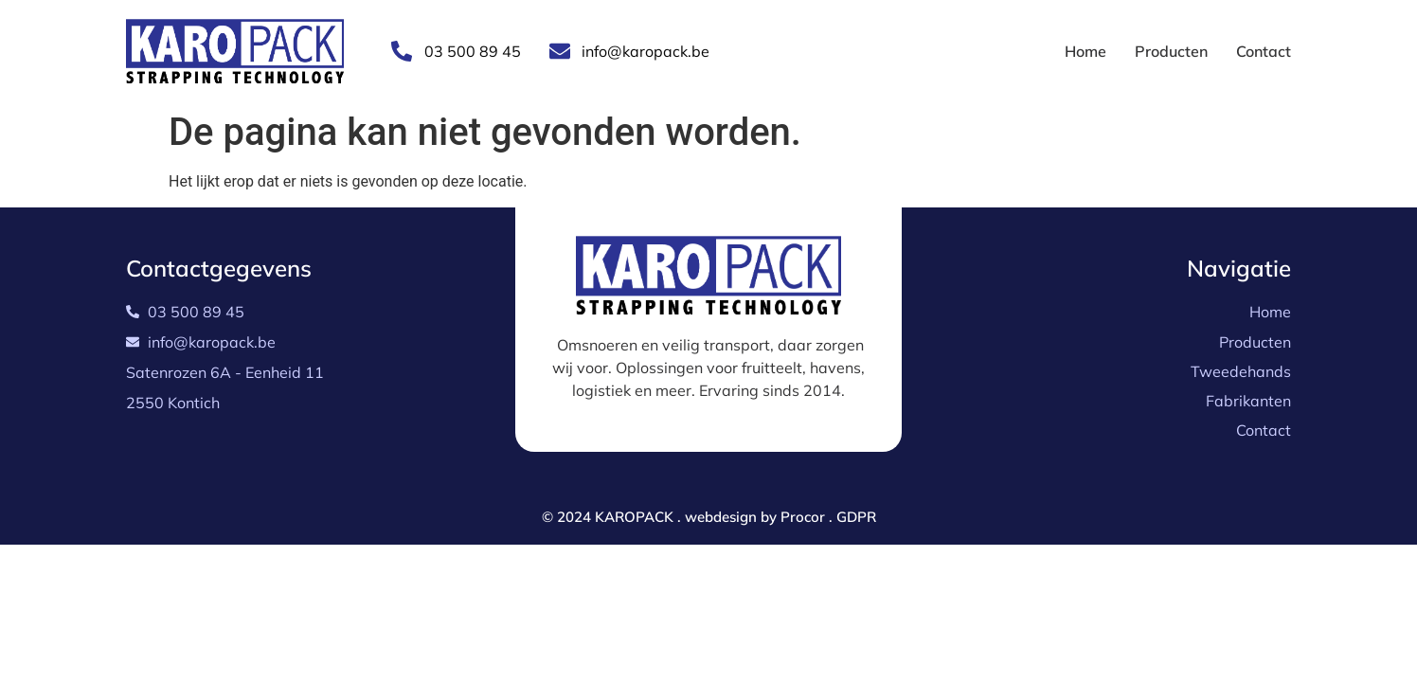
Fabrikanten (1248, 400)
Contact (1263, 51)
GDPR (856, 517)
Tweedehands (1241, 371)
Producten (1171, 51)
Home (1085, 51)
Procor (802, 517)
